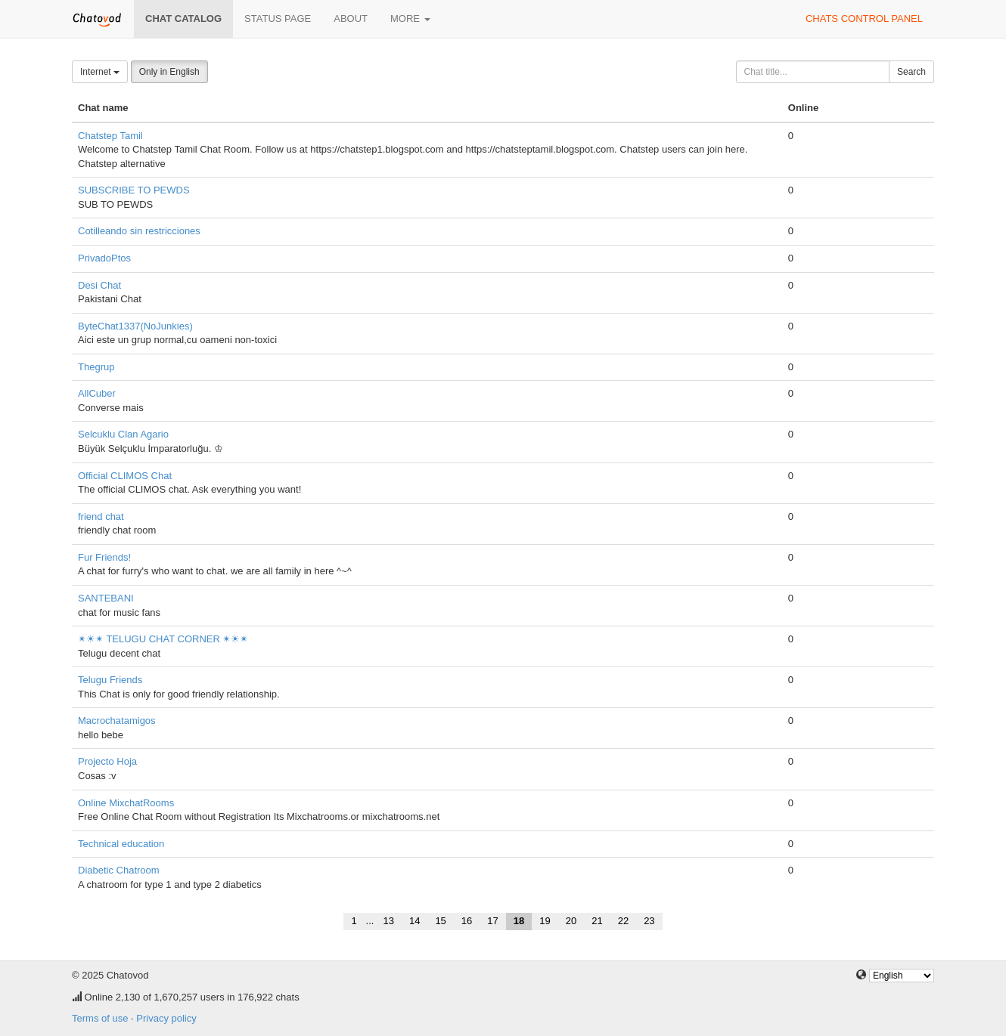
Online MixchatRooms (126, 803)
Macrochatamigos (117, 720)
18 (519, 920)
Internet (100, 71)
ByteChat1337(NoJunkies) (135, 326)
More (410, 18)
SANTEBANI (106, 598)
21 (596, 920)
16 (466, 920)
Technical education (121, 843)
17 (492, 920)
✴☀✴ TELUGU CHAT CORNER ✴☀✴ (163, 639)
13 (388, 920)
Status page (277, 18)
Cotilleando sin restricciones (139, 231)
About (351, 18)
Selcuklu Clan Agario (123, 434)
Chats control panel (864, 18)
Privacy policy (166, 1018)
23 (649, 920)
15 (440, 920)
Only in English (169, 71)
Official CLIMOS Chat (125, 475)
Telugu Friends (110, 679)
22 (623, 920)
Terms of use (100, 1018)
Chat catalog (183, 18)
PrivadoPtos (104, 258)
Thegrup (96, 367)
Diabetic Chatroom (119, 870)
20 (571, 920)
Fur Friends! (104, 557)
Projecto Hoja (107, 761)
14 (414, 920)
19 (544, 920)
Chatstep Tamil (110, 135)
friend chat (101, 516)
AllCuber (97, 393)
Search (911, 71)
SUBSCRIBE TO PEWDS (134, 190)
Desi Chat (99, 285)
